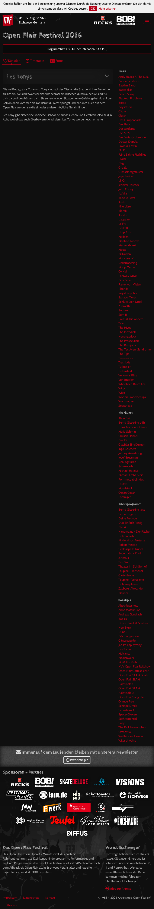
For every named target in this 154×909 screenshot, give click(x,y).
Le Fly (122, 224)
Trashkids (124, 362)
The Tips (123, 354)
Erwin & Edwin (127, 146)
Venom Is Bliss (127, 375)
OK (93, 8)
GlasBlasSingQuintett (131, 444)
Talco (121, 323)
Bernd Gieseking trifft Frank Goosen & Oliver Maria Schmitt (132, 427)
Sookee (123, 310)
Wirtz (121, 388)
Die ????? (124, 133)
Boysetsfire (125, 107)
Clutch (122, 115)
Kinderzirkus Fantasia (131, 540)
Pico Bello (124, 280)
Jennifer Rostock (128, 185)
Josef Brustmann (129, 457)
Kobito (122, 215)
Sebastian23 (126, 710)
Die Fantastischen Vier (132, 137)
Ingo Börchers (127, 449)
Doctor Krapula (128, 141)
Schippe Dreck (127, 706)
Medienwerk (126, 658)
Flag (121, 163)
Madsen (123, 236)
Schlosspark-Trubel (130, 549)
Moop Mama (126, 267)
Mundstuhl (125, 488)
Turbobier (124, 367)
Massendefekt (127, 245)
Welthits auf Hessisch (131, 736)
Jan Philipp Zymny (130, 645)
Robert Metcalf (127, 544)
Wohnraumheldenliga (132, 397)
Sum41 (122, 314)
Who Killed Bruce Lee (132, 384)
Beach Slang (126, 94)
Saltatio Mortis (127, 297)
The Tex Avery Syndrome (134, 349)
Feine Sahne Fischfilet (132, 154)
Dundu (122, 632)
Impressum (10, 897)
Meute (122, 249)
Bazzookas (125, 90)
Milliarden (124, 254)
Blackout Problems (130, 98)
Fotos (56, 61)
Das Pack (124, 124)
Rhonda (123, 289)
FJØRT (122, 159)
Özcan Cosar (126, 492)
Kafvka (122, 193)
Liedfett (123, 228)
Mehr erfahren (107, 8)
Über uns (12, 905)
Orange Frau (126, 701)
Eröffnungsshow (128, 636)
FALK (121, 150)
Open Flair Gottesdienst (133, 671)
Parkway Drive (127, 276)
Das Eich (124, 440)
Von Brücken (126, 379)
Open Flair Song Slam (132, 697)
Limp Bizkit (125, 232)
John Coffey (125, 189)
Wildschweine (127, 740)
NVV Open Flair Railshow (134, 666)
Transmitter (125, 358)
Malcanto (124, 653)
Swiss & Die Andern (130, 319)
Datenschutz (31, 897)
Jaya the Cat (126, 176)
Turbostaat (125, 371)
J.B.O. (121, 180)
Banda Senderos (129, 81)
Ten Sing (123, 562)
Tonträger (124, 497)
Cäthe (122, 111)
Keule (121, 202)
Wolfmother (126, 401)
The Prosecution (128, 341)
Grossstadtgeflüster (130, 172)
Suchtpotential (127, 719)
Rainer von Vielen (129, 284)
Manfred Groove (128, 241)
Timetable (35, 61)
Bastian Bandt (127, 85)
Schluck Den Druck (130, 302)
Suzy (121, 723)
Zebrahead (125, 405)
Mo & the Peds (127, 662)
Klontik (122, 211)
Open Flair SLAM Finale (133, 675)
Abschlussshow (128, 605)
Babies (122, 619)
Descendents (126, 128)
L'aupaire (124, 219)
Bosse (122, 102)
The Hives (124, 327)
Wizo (121, 392)
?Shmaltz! (124, 306)
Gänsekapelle (127, 640)
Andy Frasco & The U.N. (133, 77)
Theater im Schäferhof (132, 566)
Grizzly (122, 167)
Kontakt (50, 897)
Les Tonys (124, 649)
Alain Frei (124, 418)
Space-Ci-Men (127, 714)
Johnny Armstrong (130, 453)
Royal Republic (127, 293)
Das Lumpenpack (129, 120)
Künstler (11, 61)
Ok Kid (122, 271)
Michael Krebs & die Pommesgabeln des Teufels (131, 479)
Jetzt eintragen (77, 760)
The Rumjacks (127, 345)
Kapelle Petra (126, 198)
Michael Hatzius (128, 470)
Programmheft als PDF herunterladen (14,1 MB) (77, 49)
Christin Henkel (128, 436)
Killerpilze (124, 206)
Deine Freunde (127, 518)
